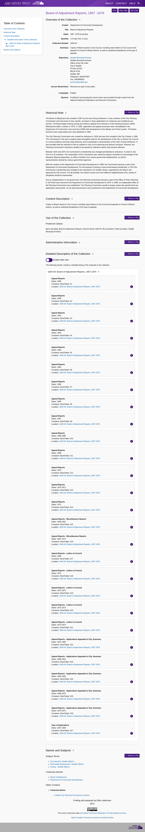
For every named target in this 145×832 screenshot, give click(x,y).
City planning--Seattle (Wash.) (62, 761)
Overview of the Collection (14, 29)
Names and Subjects (12, 50)
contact (121, 3)
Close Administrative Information (79, 243)
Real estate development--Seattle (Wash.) (67, 764)
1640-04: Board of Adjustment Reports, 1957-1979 (79, 287)
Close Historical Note (65, 113)
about (109, 3)
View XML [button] (123, 10)
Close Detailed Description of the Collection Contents (5, 40)
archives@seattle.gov (79, 82)
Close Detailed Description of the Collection (92, 254)
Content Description (12, 36)
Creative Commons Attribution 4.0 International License (104, 813)
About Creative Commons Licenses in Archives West (92, 818)
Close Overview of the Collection (79, 20)
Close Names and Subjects (73, 751)
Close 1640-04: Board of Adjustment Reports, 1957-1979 (98, 272)
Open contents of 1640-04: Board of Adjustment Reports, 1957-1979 (6, 43)
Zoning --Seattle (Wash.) (60, 767)
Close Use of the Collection (73, 218)
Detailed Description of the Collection (22, 40)
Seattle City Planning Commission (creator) (72, 795)
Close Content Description (72, 199)
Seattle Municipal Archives (80, 58)
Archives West (18, 3)
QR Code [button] (134, 10)
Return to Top (132, 112)
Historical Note (9, 32)
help (132, 3)
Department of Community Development (66, 780)
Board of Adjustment (58, 777)
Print (114, 10)
